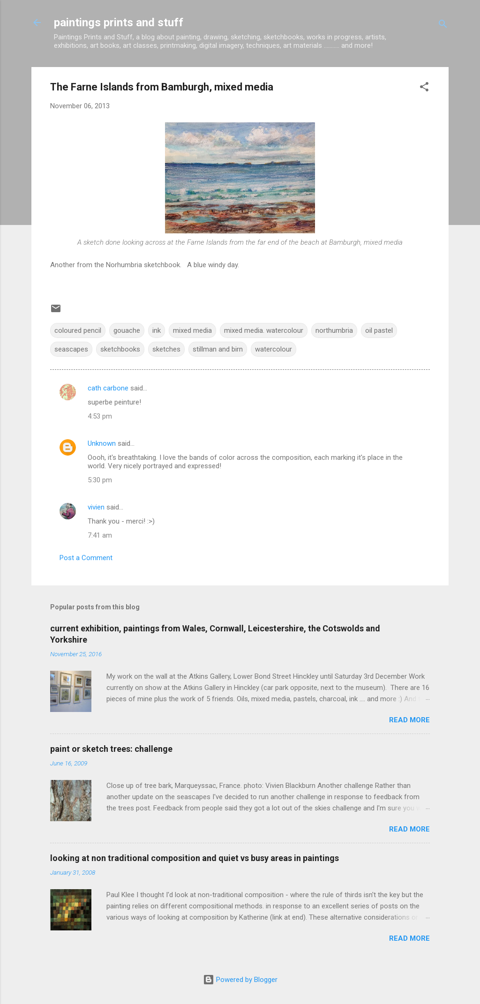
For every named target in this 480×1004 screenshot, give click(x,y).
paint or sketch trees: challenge (111, 749)
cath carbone (108, 388)
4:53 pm (100, 416)
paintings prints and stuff (118, 22)
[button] (424, 88)
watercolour (273, 349)
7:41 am (100, 535)
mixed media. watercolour (263, 330)
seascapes (71, 349)
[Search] (443, 25)
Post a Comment (86, 558)
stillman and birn (218, 349)
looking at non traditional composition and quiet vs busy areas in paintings (194, 858)
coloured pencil (77, 330)
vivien (96, 507)
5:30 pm (100, 480)
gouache (126, 330)
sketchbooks (120, 349)
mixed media (192, 330)
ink (156, 330)
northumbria (334, 330)
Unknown (102, 443)
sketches (166, 349)
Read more (409, 720)
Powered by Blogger (240, 979)
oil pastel (379, 330)
